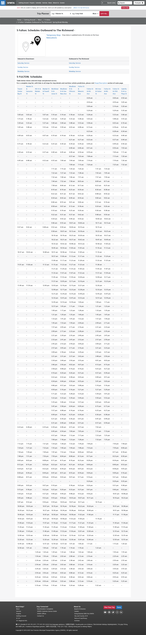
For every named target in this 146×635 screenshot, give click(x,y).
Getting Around (29, 20)
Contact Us (40, 616)
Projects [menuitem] (32, 3)
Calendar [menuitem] (38, 3)
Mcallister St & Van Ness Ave (63, 91)
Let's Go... (104, 14)
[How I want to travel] (95, 13)
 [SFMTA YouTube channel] (105, 612)
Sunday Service (23, 67)
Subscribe (125, 8)
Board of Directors (80, 609)
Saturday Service (23, 63)
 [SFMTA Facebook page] (109, 612)
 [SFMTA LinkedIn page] (121, 612)
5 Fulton (47, 20)
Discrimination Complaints (45, 609)
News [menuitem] (50, 3)
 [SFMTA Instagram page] (117, 612)
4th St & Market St (38, 91)
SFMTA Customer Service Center (47, 611)
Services (18, 611)
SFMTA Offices (41, 613)
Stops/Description (101, 83)
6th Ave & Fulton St (98, 91)
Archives (76, 620)
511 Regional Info (21, 620)
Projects (18, 613)
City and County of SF (81, 616)
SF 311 (18, 618)
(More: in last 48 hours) (81, 8)
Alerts (19, 8)
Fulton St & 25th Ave (116, 91)
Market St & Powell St (46, 91)
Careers (76, 611)
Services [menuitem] (44, 3)
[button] (139, 2)
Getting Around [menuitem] (24, 3)
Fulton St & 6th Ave (90, 91)
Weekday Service (23, 71)
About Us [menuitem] (56, 3)
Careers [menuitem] (62, 3)
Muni (40, 20)
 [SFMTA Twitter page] (113, 612)
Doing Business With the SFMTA (84, 613)
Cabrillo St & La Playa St (124, 91)
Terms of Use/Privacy (80, 618)
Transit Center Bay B (20, 91)
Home (19, 20)
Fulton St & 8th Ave (107, 91)
